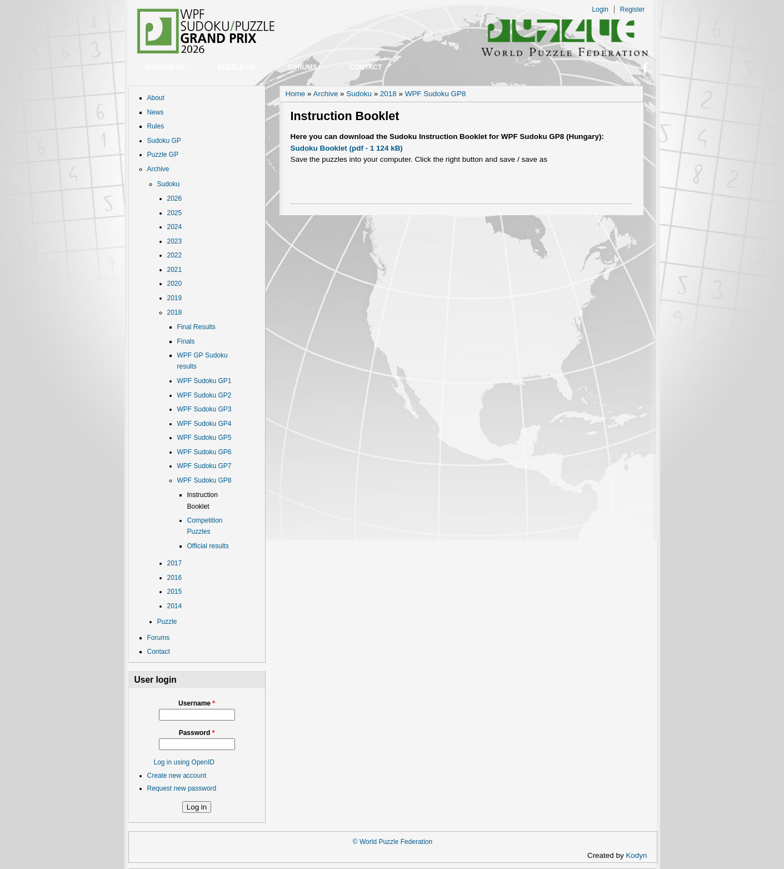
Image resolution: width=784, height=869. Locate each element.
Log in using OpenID (184, 762)
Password (197, 733)
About (155, 98)
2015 (174, 591)
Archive (158, 169)
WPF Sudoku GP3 (204, 409)
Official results (208, 546)
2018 (174, 312)
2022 (174, 255)
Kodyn (639, 855)
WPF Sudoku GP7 (204, 466)
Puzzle (167, 621)
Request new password (182, 788)
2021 (174, 270)
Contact (366, 67)
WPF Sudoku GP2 (204, 395)
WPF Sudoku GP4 (204, 424)
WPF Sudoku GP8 (204, 480)
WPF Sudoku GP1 (204, 381)
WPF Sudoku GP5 (204, 437)
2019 (174, 298)
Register (632, 9)
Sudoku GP (165, 67)
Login (600, 9)
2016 (174, 578)
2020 (174, 283)
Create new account (177, 775)
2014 (174, 606)
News (155, 112)
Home (296, 94)
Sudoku (168, 184)
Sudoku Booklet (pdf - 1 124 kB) (347, 148)
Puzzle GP (236, 67)
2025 (174, 213)
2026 (174, 198)
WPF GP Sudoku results (202, 360)
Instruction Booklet (202, 500)
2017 (174, 563)
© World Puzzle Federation (392, 842)
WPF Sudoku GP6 (204, 452)
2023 (174, 241)
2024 (174, 227)
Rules (155, 126)
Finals (186, 341)
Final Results (196, 327)
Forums (302, 67)
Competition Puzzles (205, 526)
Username (196, 703)
